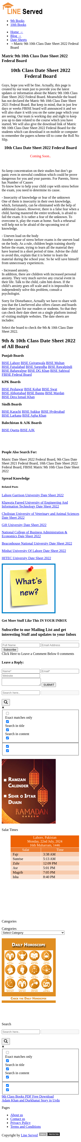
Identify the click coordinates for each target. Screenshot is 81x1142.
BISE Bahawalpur (14, 370)
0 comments (65, 654)
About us (16, 1116)
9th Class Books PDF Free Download (28, 1098)
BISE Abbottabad (14, 393)
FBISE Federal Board (17, 374)
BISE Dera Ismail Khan (18, 397)
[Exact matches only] (7, 714)
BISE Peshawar (12, 389)
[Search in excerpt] (7, 739)
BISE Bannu (35, 393)
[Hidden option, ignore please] (7, 747)
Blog (15, 36)
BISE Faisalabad (13, 367)
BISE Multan (55, 363)
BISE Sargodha (36, 367)
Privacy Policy (20, 1124)
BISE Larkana (11, 415)
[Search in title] (7, 722)
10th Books (18, 24)
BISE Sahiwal (60, 370)
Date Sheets (18, 40)
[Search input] (21, 694)
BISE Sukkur (31, 411)
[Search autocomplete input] (60, 694)
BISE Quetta (10, 430)
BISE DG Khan (38, 370)
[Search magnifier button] (6, 703)
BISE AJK (27, 430)
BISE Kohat (32, 389)
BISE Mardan (54, 393)
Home (16, 32)
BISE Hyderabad (53, 411)
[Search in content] (7, 731)
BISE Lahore (11, 363)
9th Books (17, 21)
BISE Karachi (11, 411)
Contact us (17, 1120)
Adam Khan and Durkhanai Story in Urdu (31, 1101)
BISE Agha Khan (34, 415)
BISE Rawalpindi (60, 367)
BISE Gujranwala (33, 363)
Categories (9, 930)
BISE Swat (49, 389)
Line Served (29, 1136)
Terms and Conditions (25, 1128)
